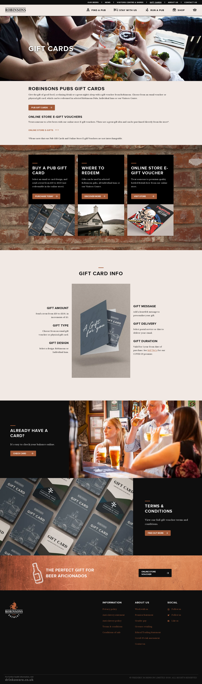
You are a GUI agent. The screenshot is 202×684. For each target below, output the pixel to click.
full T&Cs (152, 350)
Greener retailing (143, 626)
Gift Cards (156, 2)
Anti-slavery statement (114, 615)
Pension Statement (144, 615)
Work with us (141, 609)
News (108, 2)
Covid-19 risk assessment (147, 638)
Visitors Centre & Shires (130, 2)
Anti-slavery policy (112, 621)
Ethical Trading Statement (148, 632)
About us (173, 2)
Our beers (93, 2)
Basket (195, 10)
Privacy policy (110, 609)
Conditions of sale (112, 632)
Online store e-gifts (40, 130)
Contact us (190, 2)
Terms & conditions (113, 626)
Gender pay (141, 621)
